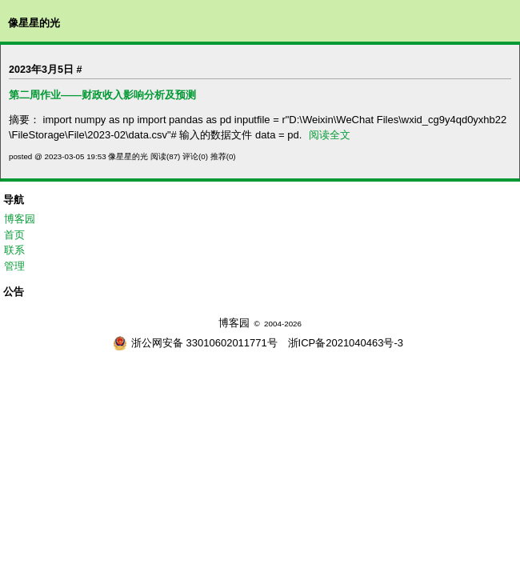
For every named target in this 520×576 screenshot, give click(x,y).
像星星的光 (34, 23)
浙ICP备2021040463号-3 (346, 343)
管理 (14, 266)
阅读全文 (329, 135)
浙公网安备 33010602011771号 (195, 343)
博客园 (19, 219)
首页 (14, 235)
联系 (14, 250)
